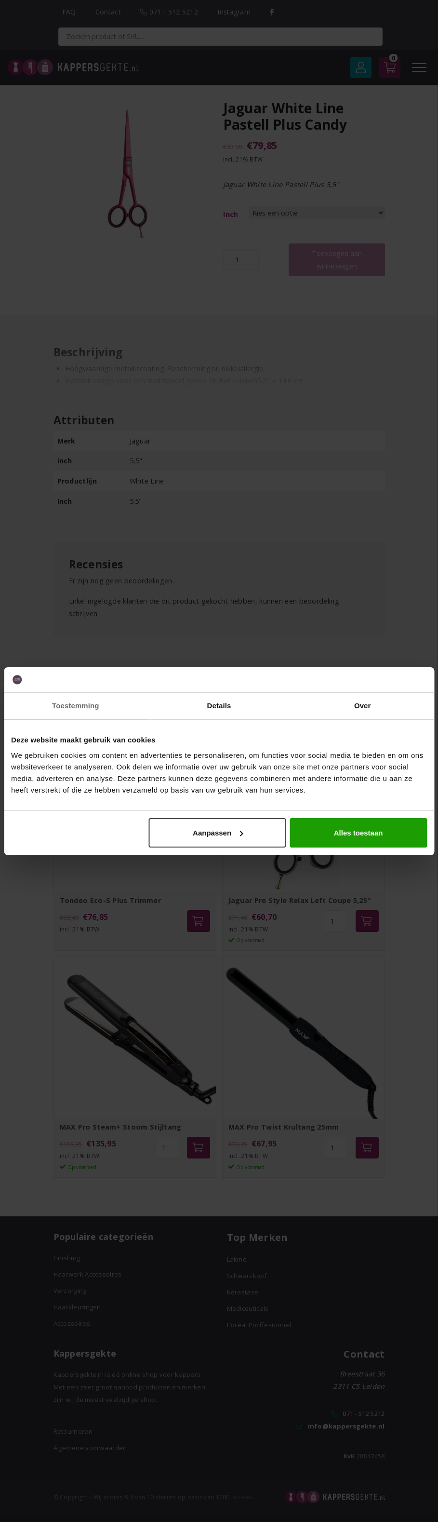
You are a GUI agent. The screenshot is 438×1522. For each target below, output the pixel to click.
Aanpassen (218, 833)
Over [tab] (362, 705)
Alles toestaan (358, 833)
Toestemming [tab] (75, 705)
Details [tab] (219, 705)
